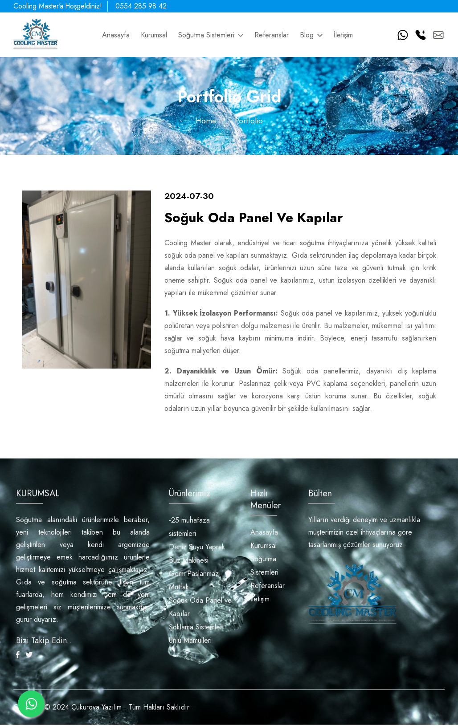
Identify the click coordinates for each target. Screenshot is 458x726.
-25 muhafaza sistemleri (189, 527)
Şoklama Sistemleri (196, 628)
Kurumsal (154, 35)
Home (205, 120)
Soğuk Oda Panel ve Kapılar (200, 608)
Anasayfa (116, 35)
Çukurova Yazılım (97, 708)
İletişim (343, 35)
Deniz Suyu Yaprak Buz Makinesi (197, 554)
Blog (311, 35)
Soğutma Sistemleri (210, 35)
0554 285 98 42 (145, 6)
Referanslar (271, 35)
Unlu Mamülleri (190, 641)
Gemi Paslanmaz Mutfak (194, 581)
